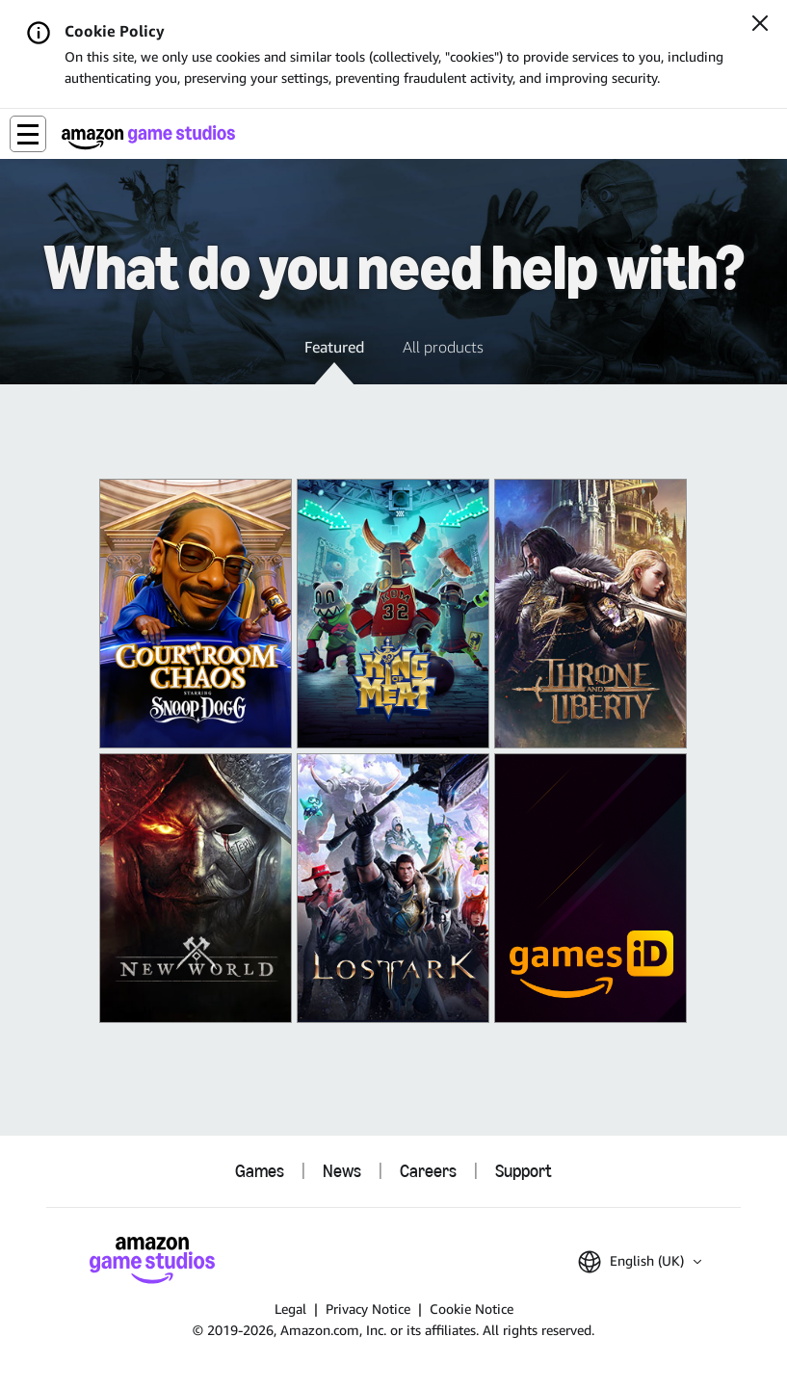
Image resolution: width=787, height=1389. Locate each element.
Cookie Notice (471, 1308)
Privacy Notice (368, 1308)
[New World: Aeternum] (195, 888)
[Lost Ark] (393, 888)
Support (523, 1171)
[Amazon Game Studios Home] (148, 137)
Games (259, 1171)
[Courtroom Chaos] (195, 613)
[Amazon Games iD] (590, 888)
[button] (28, 134)
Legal (290, 1308)
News (342, 1171)
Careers (428, 1171)
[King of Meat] (393, 613)
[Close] (760, 25)
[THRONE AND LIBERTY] (590, 613)
